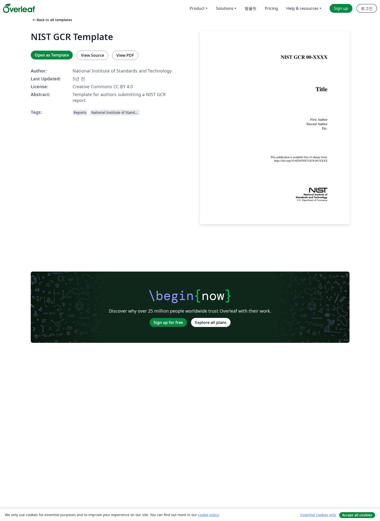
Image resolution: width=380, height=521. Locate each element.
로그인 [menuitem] (367, 8)
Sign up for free (168, 322)
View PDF (125, 55)
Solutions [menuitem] (224, 8)
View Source (92, 55)
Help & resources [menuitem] (302, 8)
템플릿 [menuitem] (251, 8)
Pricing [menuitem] (271, 8)
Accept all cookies (357, 515)
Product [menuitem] (197, 8)
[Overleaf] (19, 8)
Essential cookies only (318, 514)
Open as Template (52, 55)
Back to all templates (52, 19)
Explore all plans (211, 322)
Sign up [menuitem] (341, 8)
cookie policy (208, 514)
